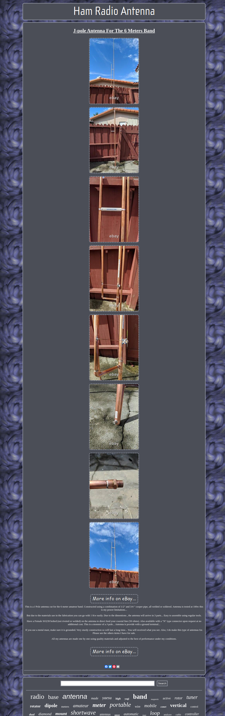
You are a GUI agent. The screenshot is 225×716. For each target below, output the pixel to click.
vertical (178, 705)
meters (65, 706)
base (53, 697)
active (167, 698)
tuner (192, 697)
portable (120, 704)
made (94, 698)
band (140, 696)
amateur (81, 705)
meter (99, 705)
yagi (127, 698)
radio (37, 696)
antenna (74, 696)
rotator (35, 706)
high (118, 698)
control (194, 706)
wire (137, 706)
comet (163, 706)
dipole (51, 705)
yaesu (107, 697)
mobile (150, 705)
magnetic (155, 699)
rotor (179, 698)
